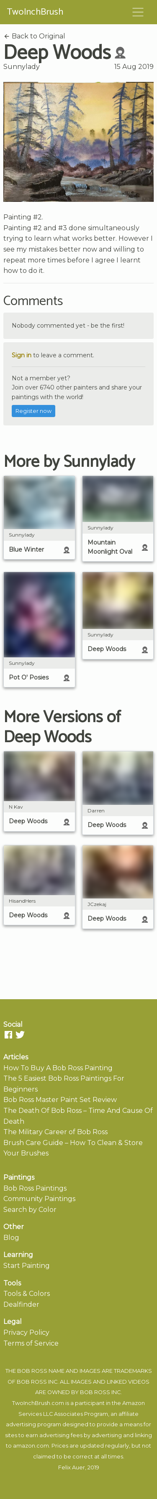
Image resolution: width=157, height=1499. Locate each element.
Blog (11, 1238)
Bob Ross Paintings (35, 1188)
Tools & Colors (26, 1294)
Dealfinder (21, 1304)
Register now (33, 411)
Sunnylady (21, 67)
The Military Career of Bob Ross (55, 1132)
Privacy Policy (26, 1332)
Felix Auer (71, 1467)
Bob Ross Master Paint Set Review (60, 1100)
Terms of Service (31, 1343)
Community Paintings (39, 1199)
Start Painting (26, 1266)
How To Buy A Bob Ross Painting (58, 1068)
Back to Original (34, 36)
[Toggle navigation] (138, 12)
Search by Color (30, 1210)
